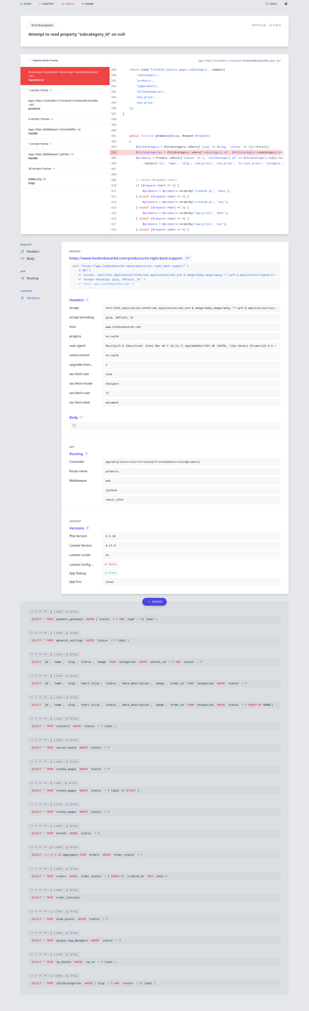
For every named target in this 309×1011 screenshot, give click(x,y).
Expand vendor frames (44, 60)
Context (26, 291)
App (22, 271)
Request (26, 244)
